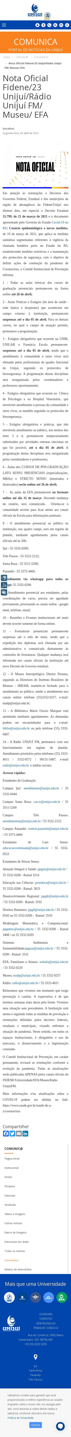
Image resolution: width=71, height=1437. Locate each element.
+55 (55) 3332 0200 (35, 1344)
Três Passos (35, 1379)
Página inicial (11, 1158)
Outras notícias (13, 1223)
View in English (46, 1323)
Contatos (46, 1318)
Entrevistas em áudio (16, 1241)
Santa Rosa (35, 1370)
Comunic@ (13, 1149)
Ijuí (35, 1366)
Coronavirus (11, 1260)
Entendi (35, 1425)
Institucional (11, 1167)
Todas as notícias (14, 1251)
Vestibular (10, 1204)
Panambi (35, 1375)
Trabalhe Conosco (45, 1328)
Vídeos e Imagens (14, 1214)
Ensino (8, 1177)
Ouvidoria (45, 1314)
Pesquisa (9, 1186)
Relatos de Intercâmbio (18, 1269)
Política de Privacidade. (21, 1417)
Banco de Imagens (15, 1232)
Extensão (9, 1195)
